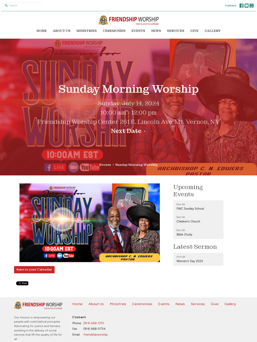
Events (138, 31)
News (156, 31)
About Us (61, 31)
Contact (231, 5)
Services (175, 31)
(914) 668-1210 (93, 323)
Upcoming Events (188, 190)
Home (42, 31)
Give (194, 31)
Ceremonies (114, 31)
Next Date (128, 131)
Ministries (86, 31)
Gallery (213, 31)
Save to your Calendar (34, 270)
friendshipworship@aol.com (97, 334)
